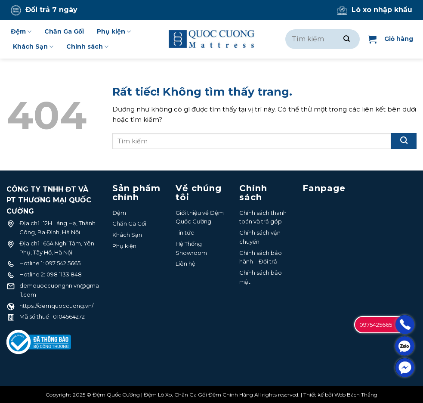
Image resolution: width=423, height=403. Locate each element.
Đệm (21, 32)
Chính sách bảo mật (260, 277)
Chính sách (87, 47)
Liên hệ (185, 263)
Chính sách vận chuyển (260, 237)
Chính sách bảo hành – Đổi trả (260, 257)
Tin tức (185, 232)
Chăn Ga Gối (64, 31)
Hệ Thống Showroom (191, 248)
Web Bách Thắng (355, 394)
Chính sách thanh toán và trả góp (263, 217)
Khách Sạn (33, 47)
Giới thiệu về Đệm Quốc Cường (200, 217)
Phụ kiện (114, 32)
